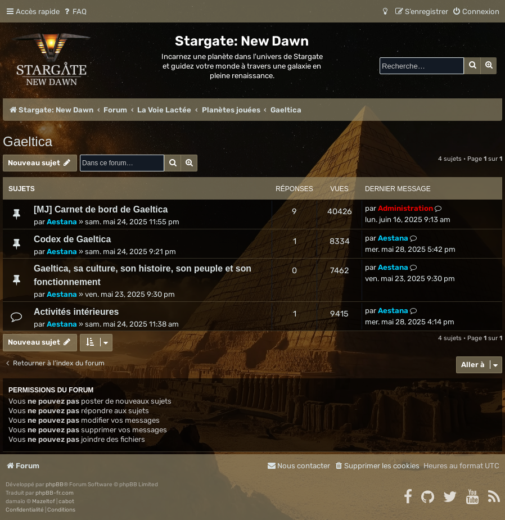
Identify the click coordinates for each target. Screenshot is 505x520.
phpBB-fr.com (54, 493)
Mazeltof (43, 501)
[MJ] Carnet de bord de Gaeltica (101, 209)
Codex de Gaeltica (72, 239)
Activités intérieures (76, 311)
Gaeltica (27, 141)
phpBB (55, 484)
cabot (66, 501)
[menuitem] (74, 11)
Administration (405, 208)
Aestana (62, 222)
